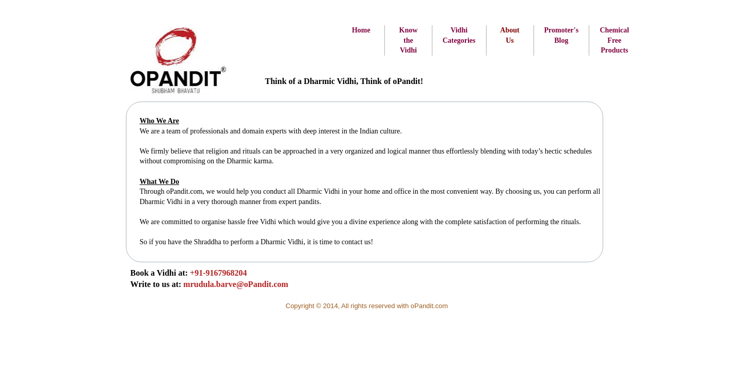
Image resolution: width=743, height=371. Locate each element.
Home (361, 30)
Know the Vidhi (408, 40)
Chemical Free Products (614, 40)
